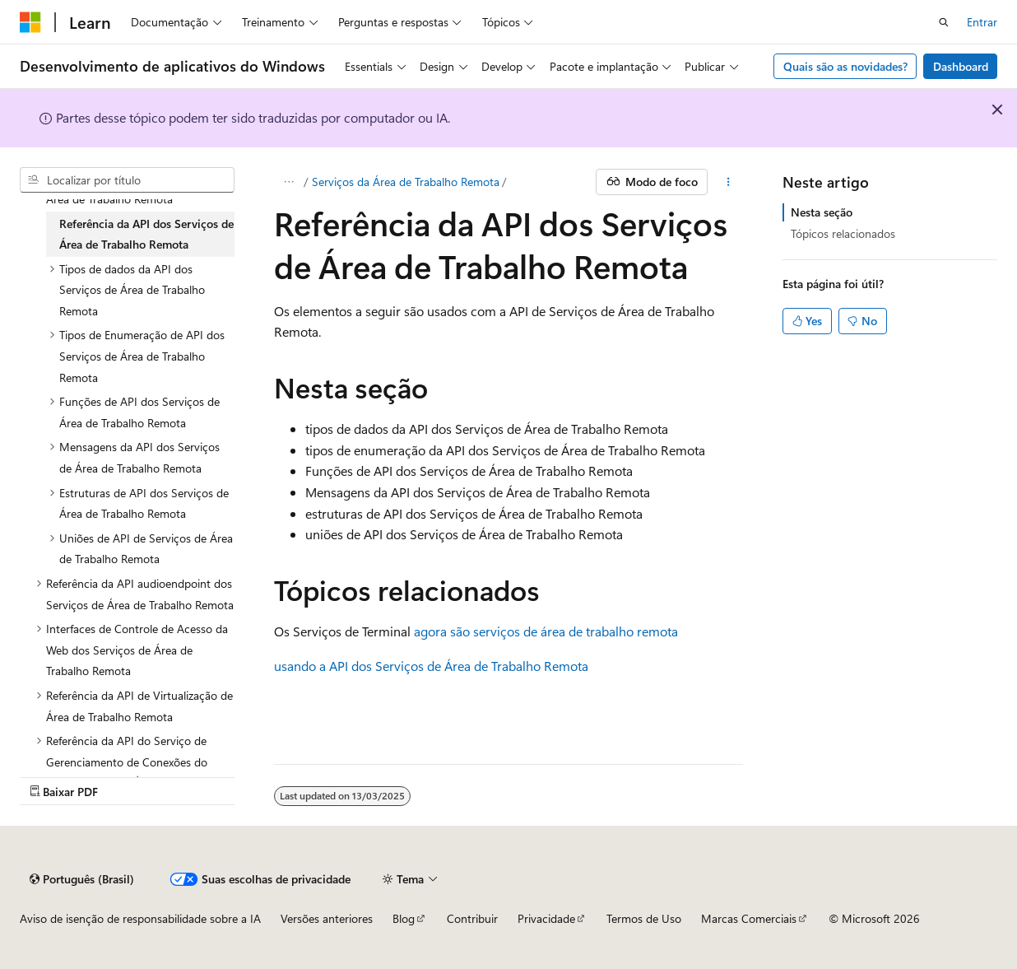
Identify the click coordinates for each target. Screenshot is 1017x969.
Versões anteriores (327, 918)
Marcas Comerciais (748, 918)
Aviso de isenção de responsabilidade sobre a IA (140, 918)
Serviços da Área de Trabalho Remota (405, 181)
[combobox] (127, 180)
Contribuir (472, 918)
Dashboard (960, 66)
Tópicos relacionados (843, 233)
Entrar (982, 22)
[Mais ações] (728, 182)
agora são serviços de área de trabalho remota (546, 631)
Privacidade (546, 918)
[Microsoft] (30, 22)
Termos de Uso (643, 918)
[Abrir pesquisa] (943, 22)
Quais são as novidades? (845, 66)
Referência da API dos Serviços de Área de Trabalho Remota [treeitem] (146, 234)
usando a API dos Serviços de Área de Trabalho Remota (431, 665)
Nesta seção (821, 212)
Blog (403, 918)
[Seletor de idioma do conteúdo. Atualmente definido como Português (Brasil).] (82, 879)
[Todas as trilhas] (288, 182)
